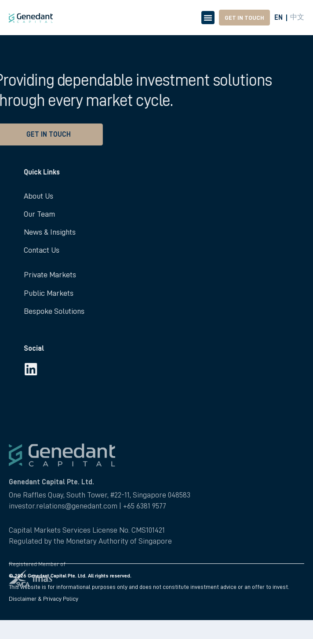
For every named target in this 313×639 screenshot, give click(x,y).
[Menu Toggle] (208, 17)
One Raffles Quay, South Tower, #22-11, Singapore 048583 (99, 537)
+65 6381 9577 (144, 548)
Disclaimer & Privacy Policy (43, 598)
